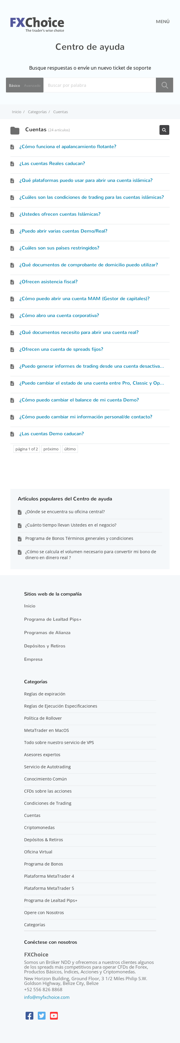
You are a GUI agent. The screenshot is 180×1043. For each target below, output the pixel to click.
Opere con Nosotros (44, 912)
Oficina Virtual (38, 852)
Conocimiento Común (45, 779)
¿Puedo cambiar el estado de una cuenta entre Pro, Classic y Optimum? (98, 383)
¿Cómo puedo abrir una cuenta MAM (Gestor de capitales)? (84, 298)
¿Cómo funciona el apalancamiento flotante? (67, 146)
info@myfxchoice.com (47, 997)
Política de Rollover (43, 718)
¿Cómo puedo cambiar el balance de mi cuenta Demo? (79, 400)
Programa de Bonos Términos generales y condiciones (79, 538)
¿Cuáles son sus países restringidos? (59, 248)
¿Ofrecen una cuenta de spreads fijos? (61, 349)
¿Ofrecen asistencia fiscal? (48, 282)
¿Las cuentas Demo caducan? (51, 434)
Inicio (29, 606)
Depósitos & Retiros (43, 839)
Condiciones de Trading (47, 803)
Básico (14, 85)
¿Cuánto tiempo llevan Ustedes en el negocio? (70, 525)
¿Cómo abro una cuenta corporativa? (59, 315)
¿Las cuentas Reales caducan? (52, 163)
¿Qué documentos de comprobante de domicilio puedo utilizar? (88, 265)
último (70, 449)
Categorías (34, 924)
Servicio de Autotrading (47, 766)
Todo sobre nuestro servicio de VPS (59, 742)
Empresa (33, 659)
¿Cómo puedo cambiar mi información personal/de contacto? (85, 417)
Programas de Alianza (47, 633)
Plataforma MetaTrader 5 (49, 888)
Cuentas (32, 815)
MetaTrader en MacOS (46, 730)
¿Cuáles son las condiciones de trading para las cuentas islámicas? (91, 197)
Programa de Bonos (43, 864)
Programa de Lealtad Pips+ (53, 619)
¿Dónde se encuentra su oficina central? (65, 511)
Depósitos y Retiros (44, 646)
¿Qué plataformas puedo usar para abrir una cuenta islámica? (86, 180)
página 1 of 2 (26, 449)
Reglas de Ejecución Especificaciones (60, 706)
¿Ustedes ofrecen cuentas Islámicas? (60, 214)
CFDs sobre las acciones (48, 791)
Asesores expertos (42, 754)
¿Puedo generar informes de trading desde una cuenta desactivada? (93, 366)
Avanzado (32, 85)
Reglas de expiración (44, 694)
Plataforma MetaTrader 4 (49, 876)
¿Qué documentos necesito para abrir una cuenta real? (79, 332)
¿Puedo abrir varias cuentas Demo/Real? (63, 231)
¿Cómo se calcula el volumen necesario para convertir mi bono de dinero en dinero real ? (90, 554)
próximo (51, 449)
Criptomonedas (39, 827)
